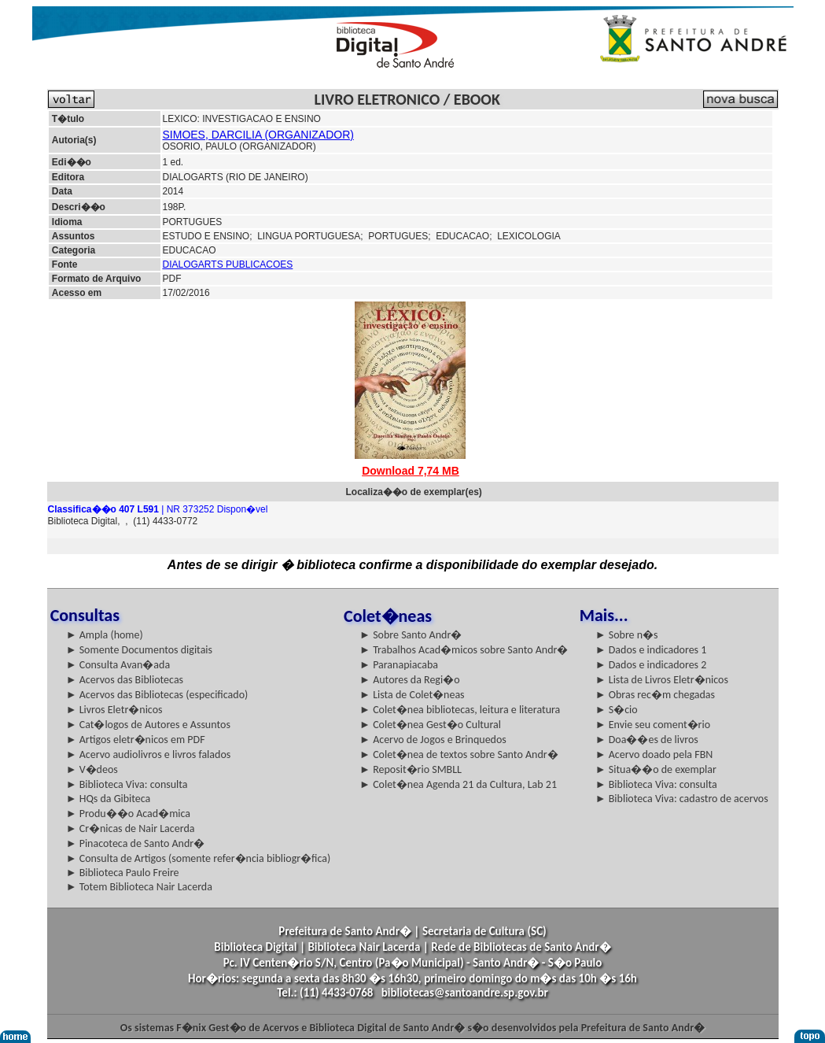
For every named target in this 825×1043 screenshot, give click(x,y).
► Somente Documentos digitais (139, 649)
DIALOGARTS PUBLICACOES (228, 264)
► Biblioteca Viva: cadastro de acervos (681, 798)
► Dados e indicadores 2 (651, 664)
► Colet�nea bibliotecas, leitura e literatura (459, 709)
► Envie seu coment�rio (652, 724)
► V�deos (92, 769)
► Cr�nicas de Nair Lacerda (130, 828)
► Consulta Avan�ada (118, 664)
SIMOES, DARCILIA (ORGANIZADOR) (258, 134)
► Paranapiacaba (398, 664)
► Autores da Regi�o (409, 679)
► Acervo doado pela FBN (654, 754)
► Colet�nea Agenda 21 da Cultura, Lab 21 (458, 784)
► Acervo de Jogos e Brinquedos (432, 739)
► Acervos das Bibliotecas (124, 679)
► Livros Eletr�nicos (114, 709)
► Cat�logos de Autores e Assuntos (148, 724)
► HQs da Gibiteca (108, 798)
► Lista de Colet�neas (411, 694)
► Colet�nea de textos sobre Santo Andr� (458, 754)
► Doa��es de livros (646, 739)
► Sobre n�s (626, 635)
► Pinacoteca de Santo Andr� (135, 843)
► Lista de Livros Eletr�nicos (661, 679)
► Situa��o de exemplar (655, 769)
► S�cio (616, 709)
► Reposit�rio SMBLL (410, 769)
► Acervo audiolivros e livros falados (148, 754)
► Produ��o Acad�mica (128, 813)
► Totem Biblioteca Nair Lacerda (139, 886)
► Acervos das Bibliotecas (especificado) (157, 694)
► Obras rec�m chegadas (655, 694)
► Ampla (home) (104, 635)
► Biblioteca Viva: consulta (127, 784)
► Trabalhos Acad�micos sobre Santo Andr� (463, 649)
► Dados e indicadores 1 (651, 649)
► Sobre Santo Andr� (410, 635)
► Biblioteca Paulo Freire (122, 872)
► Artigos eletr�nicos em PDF (135, 739)
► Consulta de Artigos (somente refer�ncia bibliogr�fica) (198, 858)
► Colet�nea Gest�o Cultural (430, 724)
